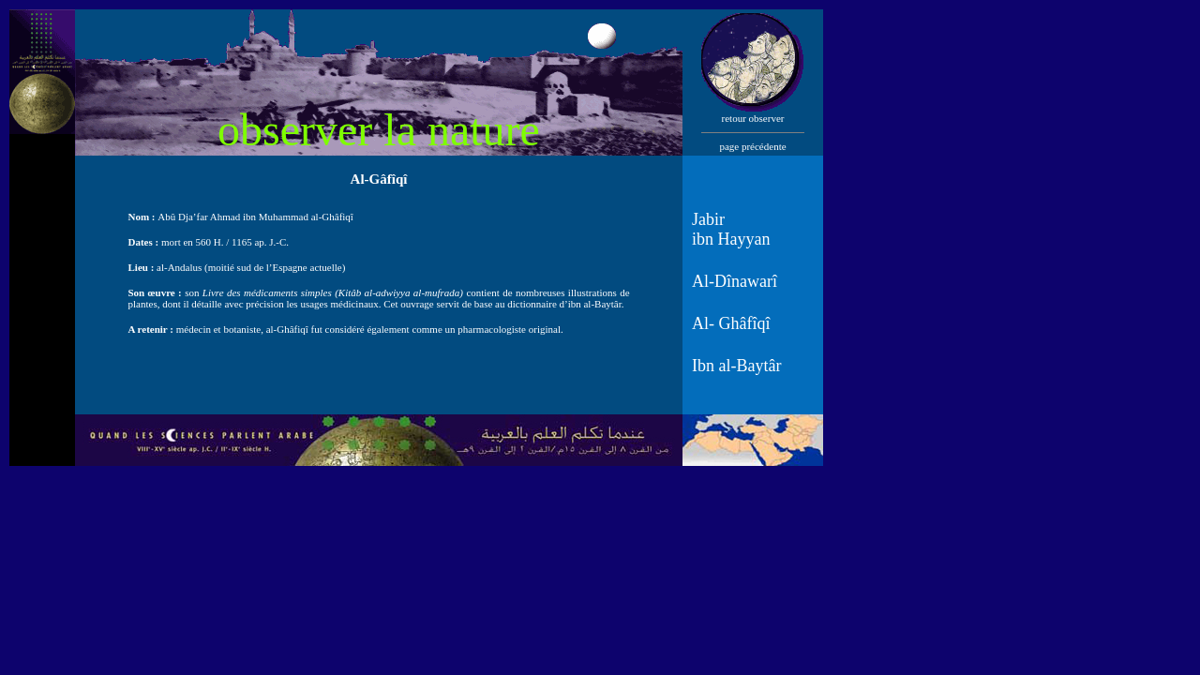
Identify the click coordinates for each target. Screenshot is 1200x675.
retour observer (753, 118)
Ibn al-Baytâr (736, 365)
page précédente (752, 146)
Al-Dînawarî (734, 281)
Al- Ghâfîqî (731, 323)
